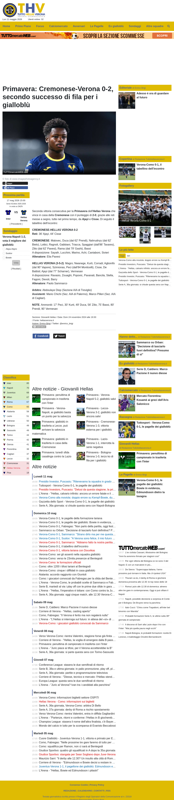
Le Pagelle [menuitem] (96, 26)
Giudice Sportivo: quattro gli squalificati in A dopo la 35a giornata (77, 750)
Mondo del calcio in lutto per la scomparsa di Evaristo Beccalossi (77, 725)
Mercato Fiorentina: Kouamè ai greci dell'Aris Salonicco (152, 399)
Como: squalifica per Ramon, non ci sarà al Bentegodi (71, 746)
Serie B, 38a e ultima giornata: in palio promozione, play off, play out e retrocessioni (88, 668)
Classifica (10, 377)
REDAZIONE (69, 790)
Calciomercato (128, 390)
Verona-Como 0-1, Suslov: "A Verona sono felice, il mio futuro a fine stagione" (85, 538)
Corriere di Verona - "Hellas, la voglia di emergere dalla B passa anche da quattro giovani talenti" (96, 640)
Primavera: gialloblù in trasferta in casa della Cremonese (55, 443)
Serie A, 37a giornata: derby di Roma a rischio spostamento (74, 709)
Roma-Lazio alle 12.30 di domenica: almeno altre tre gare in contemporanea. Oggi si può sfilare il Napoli (143, 590)
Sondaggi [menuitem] (135, 26)
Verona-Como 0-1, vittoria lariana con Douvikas (67, 550)
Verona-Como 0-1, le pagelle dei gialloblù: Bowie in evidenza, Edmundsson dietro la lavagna (94, 522)
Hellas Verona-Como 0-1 (136, 220)
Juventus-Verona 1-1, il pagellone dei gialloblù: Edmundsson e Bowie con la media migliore (93, 766)
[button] (16, 262)
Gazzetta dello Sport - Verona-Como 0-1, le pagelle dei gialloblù (77, 501)
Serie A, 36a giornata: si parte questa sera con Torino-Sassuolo (76, 652)
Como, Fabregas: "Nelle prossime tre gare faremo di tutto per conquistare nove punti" (89, 742)
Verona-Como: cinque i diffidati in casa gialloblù (67, 570)
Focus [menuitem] (40, 26)
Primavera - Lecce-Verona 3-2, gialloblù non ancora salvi (101, 412)
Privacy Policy (97, 785)
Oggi (122, 256)
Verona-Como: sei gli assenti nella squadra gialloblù (69, 554)
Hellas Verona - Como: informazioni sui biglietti (66, 701)
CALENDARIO (85, 790)
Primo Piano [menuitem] (23, 26)
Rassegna (125, 417)
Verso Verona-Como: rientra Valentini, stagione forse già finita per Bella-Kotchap (86, 636)
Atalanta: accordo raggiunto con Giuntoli (62, 574)
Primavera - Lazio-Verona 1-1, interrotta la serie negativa (100, 443)
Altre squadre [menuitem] (154, 26)
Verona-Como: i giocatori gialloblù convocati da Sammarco (73, 623)
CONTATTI (99, 790)
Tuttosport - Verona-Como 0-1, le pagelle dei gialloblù (70, 485)
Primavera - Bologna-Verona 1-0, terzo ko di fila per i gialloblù (99, 456)
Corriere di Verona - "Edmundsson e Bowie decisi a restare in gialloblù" (81, 762)
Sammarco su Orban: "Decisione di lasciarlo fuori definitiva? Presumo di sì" (83, 530)
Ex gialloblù (127, 363)
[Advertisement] (74, 362)
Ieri (128, 256)
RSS (108, 790)
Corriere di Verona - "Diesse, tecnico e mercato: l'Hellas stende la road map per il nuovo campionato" (99, 676)
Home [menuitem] (6, 26)
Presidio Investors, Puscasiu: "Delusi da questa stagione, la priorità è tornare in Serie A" (91, 489)
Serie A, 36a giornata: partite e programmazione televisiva (73, 672)
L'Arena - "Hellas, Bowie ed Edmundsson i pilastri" (69, 770)
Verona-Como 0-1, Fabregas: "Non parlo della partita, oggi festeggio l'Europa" (85, 526)
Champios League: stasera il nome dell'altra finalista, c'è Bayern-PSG (80, 721)
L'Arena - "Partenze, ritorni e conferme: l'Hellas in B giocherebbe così (80, 717)
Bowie (9, 257)
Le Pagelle (126, 474)
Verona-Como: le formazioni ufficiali (60, 562)
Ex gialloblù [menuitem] (116, 26)
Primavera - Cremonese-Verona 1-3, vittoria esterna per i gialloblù (101, 425)
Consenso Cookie (79, 785)
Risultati (16, 268)
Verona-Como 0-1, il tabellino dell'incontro (64, 546)
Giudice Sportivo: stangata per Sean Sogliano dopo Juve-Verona (77, 754)
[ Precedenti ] (16, 224)
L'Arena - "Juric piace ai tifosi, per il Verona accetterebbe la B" (75, 648)
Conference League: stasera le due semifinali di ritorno (71, 664)
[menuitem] (168, 26)
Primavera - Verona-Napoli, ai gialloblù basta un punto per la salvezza (56, 412)
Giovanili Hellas (48, 317)
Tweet (60, 336)
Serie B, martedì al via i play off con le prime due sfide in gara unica (79, 586)
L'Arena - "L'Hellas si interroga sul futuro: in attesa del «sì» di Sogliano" (81, 619)
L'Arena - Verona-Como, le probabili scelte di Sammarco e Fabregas (79, 582)
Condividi (41, 336)
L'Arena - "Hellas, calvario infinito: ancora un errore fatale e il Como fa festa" (84, 493)
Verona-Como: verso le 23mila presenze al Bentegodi (70, 558)
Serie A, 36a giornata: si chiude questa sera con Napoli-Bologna (77, 505)
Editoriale (125, 87)
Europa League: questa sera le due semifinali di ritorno (71, 680)
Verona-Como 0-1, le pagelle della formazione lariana (70, 518)
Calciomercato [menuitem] (58, 26)
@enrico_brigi (66, 323)
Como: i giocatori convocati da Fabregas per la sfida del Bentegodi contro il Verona (88, 578)
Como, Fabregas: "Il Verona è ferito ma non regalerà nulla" (73, 615)
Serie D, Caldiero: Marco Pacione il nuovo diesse (68, 607)
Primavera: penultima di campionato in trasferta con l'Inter (56, 398)
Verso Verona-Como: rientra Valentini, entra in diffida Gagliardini (77, 713)
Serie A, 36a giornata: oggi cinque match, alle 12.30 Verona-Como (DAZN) (83, 594)
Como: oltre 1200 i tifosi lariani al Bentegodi (65, 566)
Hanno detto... (128, 336)
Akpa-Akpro (11, 249)
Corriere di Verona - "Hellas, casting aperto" (65, 611)
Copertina (125, 159)
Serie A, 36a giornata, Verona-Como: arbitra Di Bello (70, 705)
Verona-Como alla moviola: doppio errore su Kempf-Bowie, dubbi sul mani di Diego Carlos (92, 497)
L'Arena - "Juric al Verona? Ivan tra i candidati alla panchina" (75, 684)
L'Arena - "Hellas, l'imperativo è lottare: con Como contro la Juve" (77, 590)
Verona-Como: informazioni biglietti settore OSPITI (69, 697)
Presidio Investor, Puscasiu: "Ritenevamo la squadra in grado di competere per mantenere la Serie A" (99, 481)
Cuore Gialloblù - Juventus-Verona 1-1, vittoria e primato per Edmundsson (83, 738)
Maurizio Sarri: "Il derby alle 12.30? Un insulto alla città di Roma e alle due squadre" (88, 758)
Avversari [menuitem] (79, 26)
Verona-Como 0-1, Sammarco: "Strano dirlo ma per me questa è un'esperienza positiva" (91, 534)
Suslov (9, 253)
